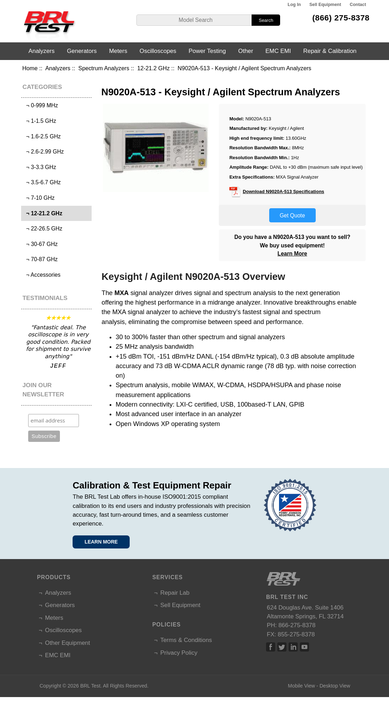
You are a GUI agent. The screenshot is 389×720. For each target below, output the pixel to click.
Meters (118, 51)
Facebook (270, 647)
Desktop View (335, 686)
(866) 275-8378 (341, 17)
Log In (294, 4)
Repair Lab (175, 592)
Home (29, 68)
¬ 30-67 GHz (40, 244)
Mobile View (301, 686)
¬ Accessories (41, 275)
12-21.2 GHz (153, 68)
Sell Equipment (325, 4)
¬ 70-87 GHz (40, 259)
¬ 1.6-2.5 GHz (42, 136)
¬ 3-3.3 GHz (39, 167)
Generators (82, 51)
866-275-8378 (296, 625)
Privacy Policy (178, 652)
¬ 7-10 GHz (39, 198)
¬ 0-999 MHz (40, 105)
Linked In (293, 647)
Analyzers (57, 68)
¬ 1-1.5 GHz (39, 121)
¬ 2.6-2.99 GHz (43, 152)
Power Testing (207, 51)
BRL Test (90, 686)
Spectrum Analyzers (103, 68)
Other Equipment (67, 643)
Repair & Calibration (330, 51)
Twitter (281, 647)
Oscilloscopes (158, 51)
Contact (358, 4)
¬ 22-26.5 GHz (42, 229)
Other (245, 51)
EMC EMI (278, 51)
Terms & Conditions (186, 640)
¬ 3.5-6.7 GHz (42, 182)
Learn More (292, 254)
